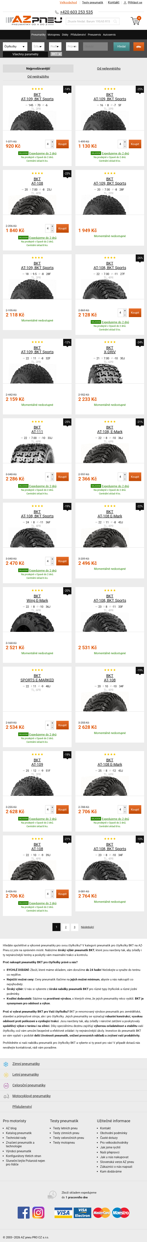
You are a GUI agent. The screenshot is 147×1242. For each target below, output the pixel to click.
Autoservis (120, 34)
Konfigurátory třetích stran (23, 1155)
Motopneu (46, 34)
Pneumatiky (27, 34)
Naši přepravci (109, 1152)
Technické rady (16, 1137)
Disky (62, 34)
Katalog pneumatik (19, 1132)
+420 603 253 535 (76, 12)
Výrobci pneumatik (18, 1150)
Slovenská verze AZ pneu (117, 1161)
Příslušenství (80, 34)
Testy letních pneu (65, 1127)
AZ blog (11, 1127)
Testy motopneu (64, 1142)
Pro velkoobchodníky (114, 1142)
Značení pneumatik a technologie (20, 1144)
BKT (56, 54)
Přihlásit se (132, 3)
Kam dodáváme (111, 1171)
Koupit (62, 144)
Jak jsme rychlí (110, 1147)
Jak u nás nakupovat (114, 1157)
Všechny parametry (25, 54)
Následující (88, 927)
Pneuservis (101, 34)
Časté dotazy (109, 1137)
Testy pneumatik (91, 2)
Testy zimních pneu (66, 1132)
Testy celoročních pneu (68, 1137)
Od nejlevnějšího (108, 68)
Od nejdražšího (38, 76)
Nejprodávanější (38, 68)
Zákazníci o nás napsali (116, 1166)
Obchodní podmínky (113, 1132)
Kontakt (113, 2)
